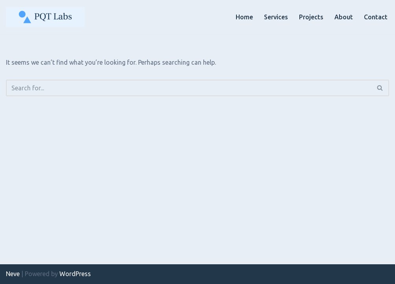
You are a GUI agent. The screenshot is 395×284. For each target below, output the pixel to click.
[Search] (188, 88)
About (343, 17)
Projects (311, 17)
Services (276, 17)
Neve (13, 273)
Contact (376, 17)
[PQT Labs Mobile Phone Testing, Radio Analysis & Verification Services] (45, 17)
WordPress (75, 273)
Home (244, 17)
